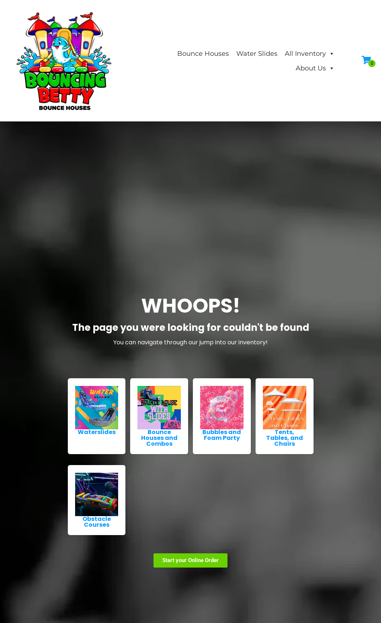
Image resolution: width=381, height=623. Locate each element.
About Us (315, 68)
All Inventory (310, 53)
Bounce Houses (203, 54)
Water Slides (256, 54)
